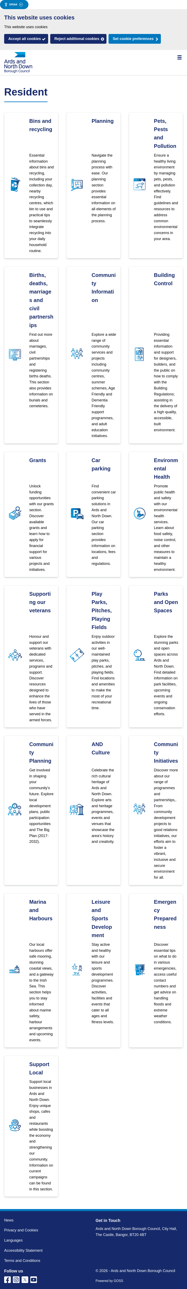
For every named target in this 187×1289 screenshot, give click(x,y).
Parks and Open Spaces (166, 602)
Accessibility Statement (23, 1250)
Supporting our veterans (40, 602)
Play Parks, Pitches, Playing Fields (102, 610)
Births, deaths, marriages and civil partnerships (41, 300)
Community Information (104, 287)
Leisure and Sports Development (102, 918)
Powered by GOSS (109, 1281)
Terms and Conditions (22, 1261)
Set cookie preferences (133, 39)
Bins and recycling (40, 125)
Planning (103, 121)
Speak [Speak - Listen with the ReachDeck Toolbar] (13, 4)
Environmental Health (166, 468)
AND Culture (101, 748)
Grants (37, 460)
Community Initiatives (166, 752)
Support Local (39, 1068)
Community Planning (41, 752)
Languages (13, 1240)
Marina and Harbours (41, 910)
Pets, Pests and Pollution (165, 133)
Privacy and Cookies (21, 1230)
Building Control (164, 279)
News (8, 1220)
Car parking (101, 464)
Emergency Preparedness (165, 914)
